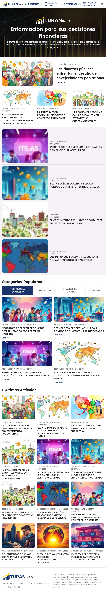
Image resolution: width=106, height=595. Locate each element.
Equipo (20, 583)
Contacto (29, 583)
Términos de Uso (42, 583)
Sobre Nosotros (8, 583)
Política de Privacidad (13, 587)
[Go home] (12, 4)
